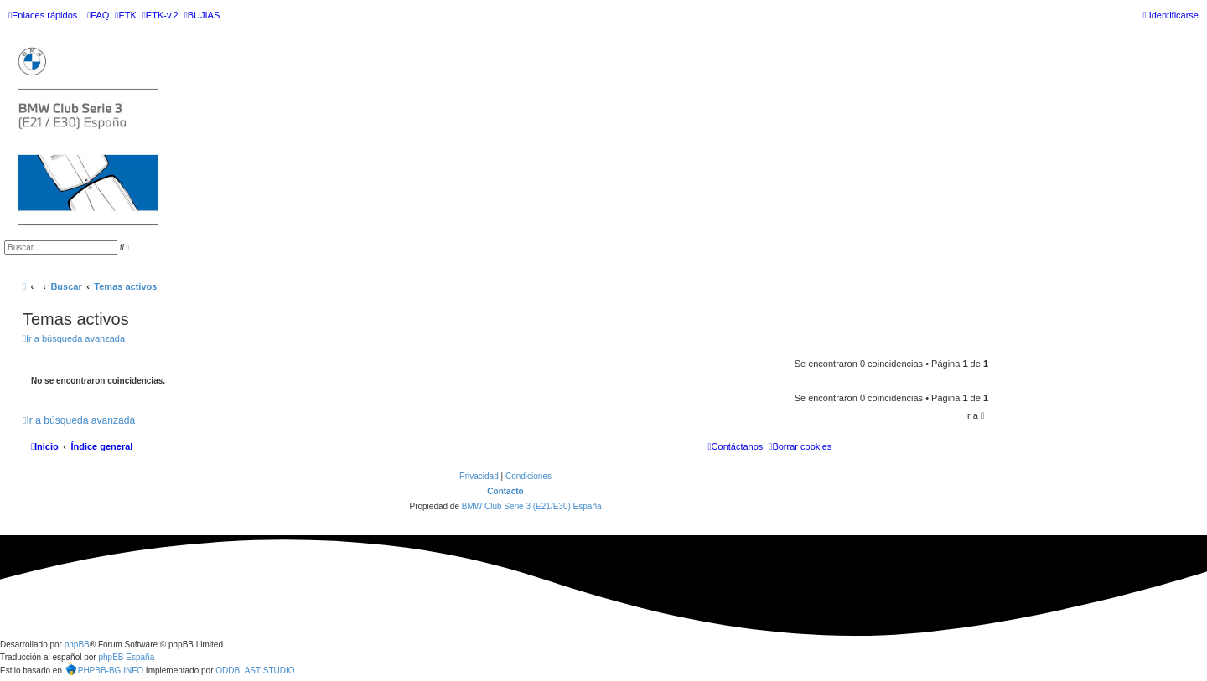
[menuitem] (98, 15)
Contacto (505, 491)
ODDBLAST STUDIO (254, 670)
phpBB (77, 644)
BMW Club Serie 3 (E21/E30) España (532, 506)
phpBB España (126, 657)
